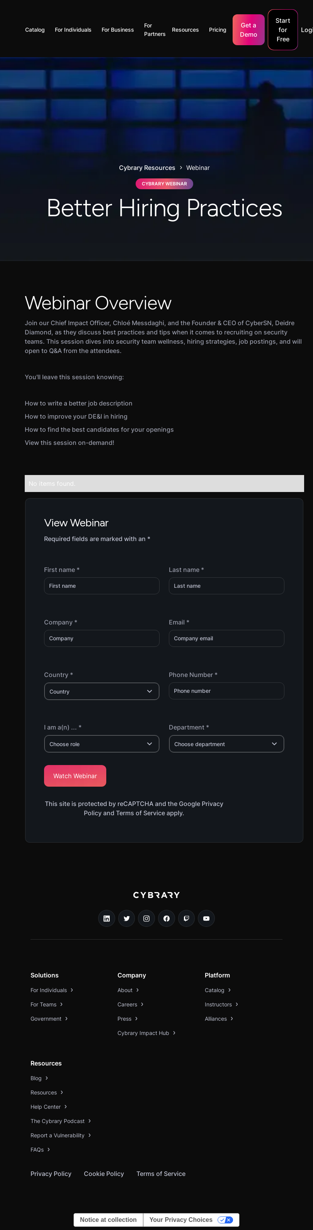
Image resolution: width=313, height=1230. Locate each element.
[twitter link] (126, 918)
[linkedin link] (106, 918)
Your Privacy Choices (181, 1219)
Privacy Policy (51, 1173)
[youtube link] (206, 918)
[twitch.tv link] (186, 918)
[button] (37, 29)
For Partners (155, 29)
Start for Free (283, 30)
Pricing (217, 29)
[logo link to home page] (156, 900)
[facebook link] (166, 918)
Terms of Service (160, 1173)
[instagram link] (146, 918)
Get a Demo (248, 29)
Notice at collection (108, 1219)
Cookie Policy (104, 1173)
